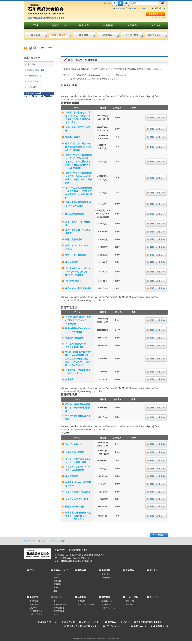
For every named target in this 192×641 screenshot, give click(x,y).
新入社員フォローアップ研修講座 (77, 231)
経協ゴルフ (130, 604)
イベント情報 (132, 597)
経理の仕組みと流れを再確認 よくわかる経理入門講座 (77, 407)
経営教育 (82, 597)
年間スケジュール (48, 622)
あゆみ (56, 578)
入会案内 (130, 570)
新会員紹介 (106, 578)
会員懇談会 (34, 601)
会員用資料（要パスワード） (109, 606)
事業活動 (57, 581)
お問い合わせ (159, 8)
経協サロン (34, 608)
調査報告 (106, 597)
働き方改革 (69, 622)
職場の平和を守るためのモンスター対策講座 (77, 330)
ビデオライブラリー (86, 604)
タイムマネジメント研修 (76, 499)
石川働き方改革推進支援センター (83, 626)
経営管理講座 (32, 81)
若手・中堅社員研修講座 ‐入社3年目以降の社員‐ (78, 204)
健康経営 (69, 379)
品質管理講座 (71, 476)
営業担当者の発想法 (74, 452)
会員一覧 (105, 574)
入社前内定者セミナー (75, 281)
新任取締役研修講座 (74, 214)
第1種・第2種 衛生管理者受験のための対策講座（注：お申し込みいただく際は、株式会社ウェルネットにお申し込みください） (78, 358)
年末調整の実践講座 (74, 338)
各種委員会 (34, 604)
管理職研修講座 (72, 137)
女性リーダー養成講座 (75, 255)
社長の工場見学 (36, 614)
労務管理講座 (32, 76)
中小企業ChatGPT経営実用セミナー (78, 484)
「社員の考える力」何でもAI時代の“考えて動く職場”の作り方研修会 (77, 271)
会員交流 (34, 597)
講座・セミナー (32, 57)
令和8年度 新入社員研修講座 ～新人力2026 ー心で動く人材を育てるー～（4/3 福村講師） (78, 192)
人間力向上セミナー (91, 622)
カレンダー (155, 597)
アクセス (154, 570)
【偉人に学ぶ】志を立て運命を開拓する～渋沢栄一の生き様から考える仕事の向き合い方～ (77, 117)
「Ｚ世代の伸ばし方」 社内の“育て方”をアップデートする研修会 (78, 320)
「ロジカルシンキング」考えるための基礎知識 (77, 468)
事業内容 (82, 570)
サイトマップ (121, 8)
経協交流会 (130, 601)
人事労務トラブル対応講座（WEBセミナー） (77, 372)
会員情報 (106, 570)
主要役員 (57, 584)
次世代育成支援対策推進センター (152, 622)
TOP (32, 570)
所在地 (56, 587)
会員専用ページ (160, 626)
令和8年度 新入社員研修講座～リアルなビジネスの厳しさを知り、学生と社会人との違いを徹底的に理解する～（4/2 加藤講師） (78, 161)
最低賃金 (112, 622)
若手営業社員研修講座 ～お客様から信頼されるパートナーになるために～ (78, 515)
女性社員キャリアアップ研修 (77, 129)
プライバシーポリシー (140, 8)
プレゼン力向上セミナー (76, 444)
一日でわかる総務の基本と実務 (77, 417)
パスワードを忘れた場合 (156, 17)
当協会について (61, 570)
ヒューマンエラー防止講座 (77, 492)
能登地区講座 (71, 262)
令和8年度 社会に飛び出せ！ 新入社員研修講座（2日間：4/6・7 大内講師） (78, 146)
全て (29, 64)
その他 (30, 87)
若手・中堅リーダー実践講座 (77, 223)
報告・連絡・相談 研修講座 (78, 288)
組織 (55, 591)
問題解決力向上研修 (74, 506)
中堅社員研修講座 (73, 239)
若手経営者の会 (36, 611)
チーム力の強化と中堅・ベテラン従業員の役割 (77, 345)
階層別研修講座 (33, 70)
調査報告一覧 (107, 601)
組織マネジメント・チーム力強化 (77, 247)
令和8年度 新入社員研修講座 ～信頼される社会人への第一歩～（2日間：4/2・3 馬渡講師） (78, 178)
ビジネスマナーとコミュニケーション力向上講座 (77, 460)
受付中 (117, 117)
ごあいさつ (58, 574)
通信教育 (81, 601)
